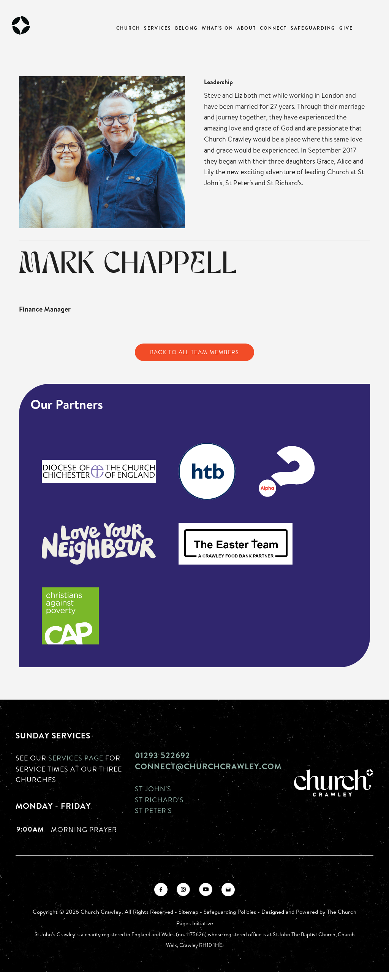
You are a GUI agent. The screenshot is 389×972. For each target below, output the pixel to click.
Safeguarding (313, 28)
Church (128, 28)
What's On (217, 28)
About (246, 28)
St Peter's (153, 810)
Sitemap (188, 911)
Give (346, 28)
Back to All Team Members (194, 352)
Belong (186, 28)
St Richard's (159, 799)
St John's (153, 788)
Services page (75, 757)
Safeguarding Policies (230, 911)
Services (157, 28)
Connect (273, 28)
